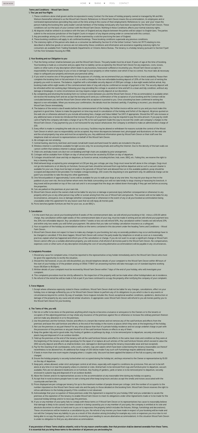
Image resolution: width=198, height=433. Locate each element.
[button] (90, 3)
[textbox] (99, 219)
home (83, 3)
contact (124, 3)
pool (112, 3)
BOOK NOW (8, 3)
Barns (98, 3)
